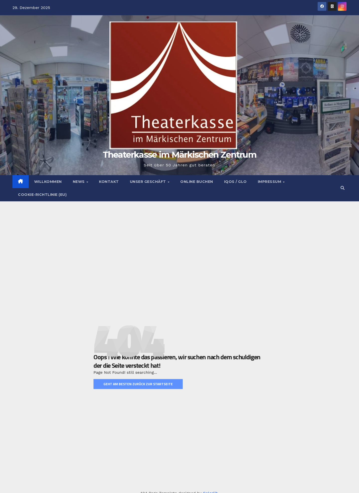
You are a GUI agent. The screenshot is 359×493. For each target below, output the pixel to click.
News (79, 181)
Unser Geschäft (148, 181)
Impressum (270, 181)
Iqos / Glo (235, 181)
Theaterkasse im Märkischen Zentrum (179, 154)
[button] (343, 188)
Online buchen (196, 181)
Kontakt (109, 181)
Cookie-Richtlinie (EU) (42, 194)
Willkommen (48, 181)
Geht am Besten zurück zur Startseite (138, 384)
